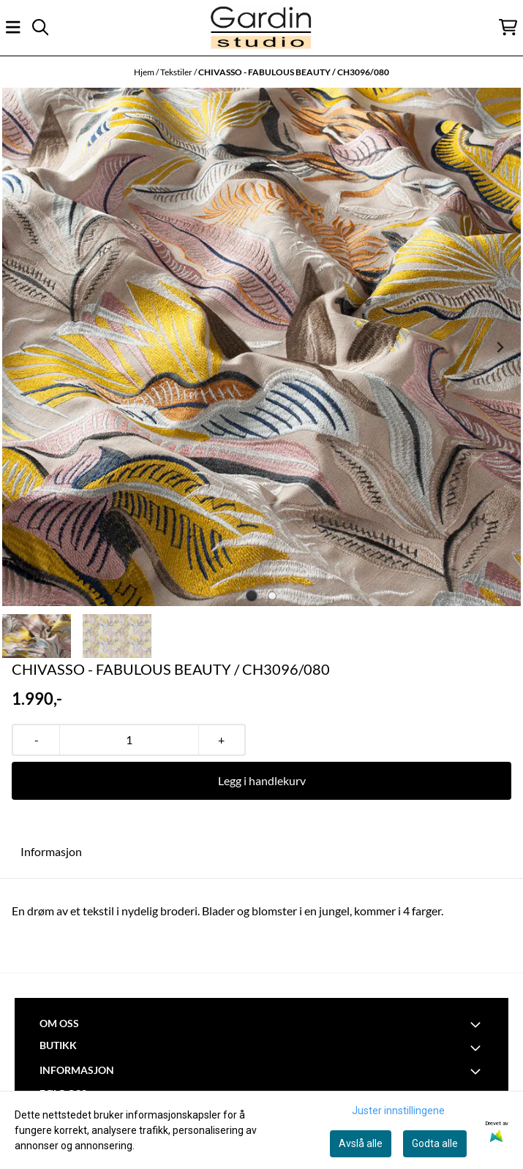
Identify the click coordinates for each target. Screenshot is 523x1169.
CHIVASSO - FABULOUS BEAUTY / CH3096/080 (293, 72)
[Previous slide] (23, 347)
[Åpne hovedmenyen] (13, 27)
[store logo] (261, 27)
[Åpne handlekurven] (508, 27)
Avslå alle (361, 1143)
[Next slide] (499, 347)
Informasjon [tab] (51, 851)
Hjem (145, 72)
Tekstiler (177, 72)
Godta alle (435, 1143)
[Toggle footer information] (477, 1024)
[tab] (251, 596)
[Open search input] (40, 27)
